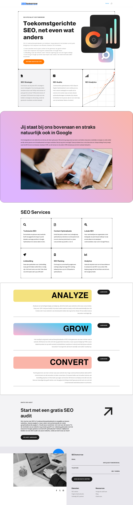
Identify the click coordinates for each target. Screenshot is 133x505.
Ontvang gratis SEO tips (34, 61)
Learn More (103, 292)
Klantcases (99, 496)
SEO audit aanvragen (30, 437)
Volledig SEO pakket (78, 496)
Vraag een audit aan (101, 491)
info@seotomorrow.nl (111, 462)
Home (107, 3)
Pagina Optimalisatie (78, 494)
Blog (97, 494)
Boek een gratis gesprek (82, 479)
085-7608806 (115, 471)
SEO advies (75, 491)
